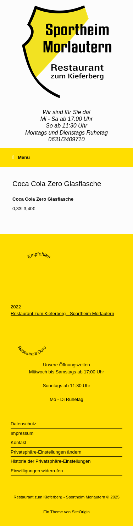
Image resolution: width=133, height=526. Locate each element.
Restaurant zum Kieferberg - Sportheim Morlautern (62, 313)
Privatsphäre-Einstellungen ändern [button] (46, 452)
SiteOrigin (81, 512)
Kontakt (18, 442)
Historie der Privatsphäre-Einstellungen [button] (50, 461)
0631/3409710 (66, 139)
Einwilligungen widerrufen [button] (37, 470)
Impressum (22, 433)
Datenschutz (23, 423)
